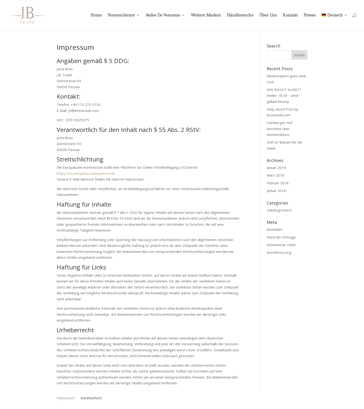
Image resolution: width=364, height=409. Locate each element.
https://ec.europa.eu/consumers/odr (86, 173)
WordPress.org (279, 252)
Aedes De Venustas (163, 15)
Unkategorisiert (279, 210)
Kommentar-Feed (281, 244)
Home (96, 15)
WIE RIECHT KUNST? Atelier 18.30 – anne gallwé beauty (284, 95)
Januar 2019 (276, 167)
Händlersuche (240, 15)
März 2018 (275, 175)
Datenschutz (91, 398)
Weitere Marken (206, 15)
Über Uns (268, 15)
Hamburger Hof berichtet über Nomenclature (279, 128)
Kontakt (290, 15)
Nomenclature (121, 15)
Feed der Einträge (281, 237)
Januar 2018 (276, 190)
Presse (310, 15)
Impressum (66, 398)
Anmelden (275, 229)
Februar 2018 (278, 183)
